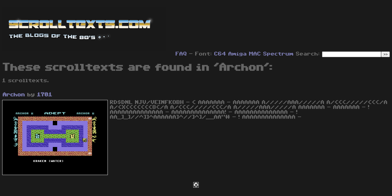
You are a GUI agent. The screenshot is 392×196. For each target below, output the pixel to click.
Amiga (237, 54)
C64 (220, 54)
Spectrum (278, 54)
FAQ (181, 54)
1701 (44, 95)
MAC (255, 54)
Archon (14, 95)
